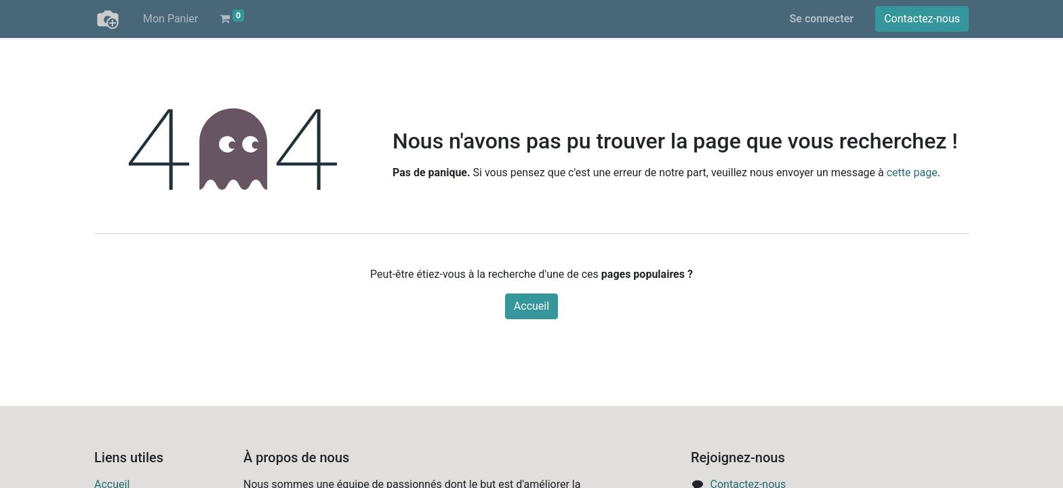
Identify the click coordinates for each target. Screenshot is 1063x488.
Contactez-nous (922, 18)
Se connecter (822, 18)
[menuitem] (170, 19)
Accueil (531, 306)
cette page (912, 172)
